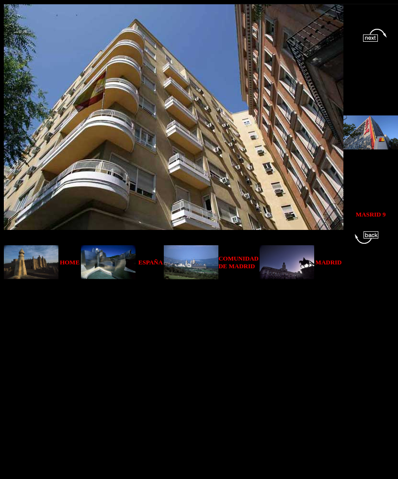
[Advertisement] (97, 376)
